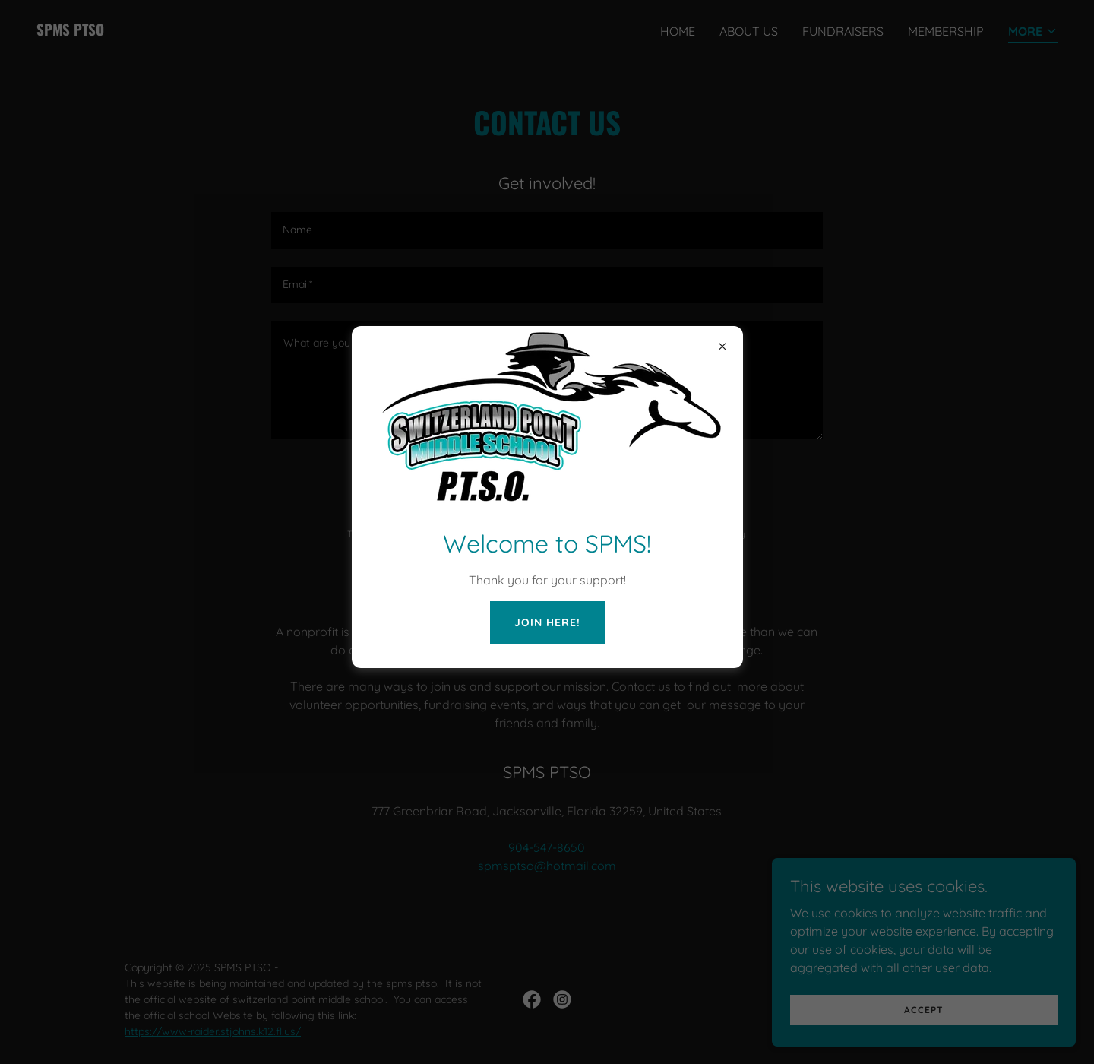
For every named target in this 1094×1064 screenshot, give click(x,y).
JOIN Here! (547, 622)
